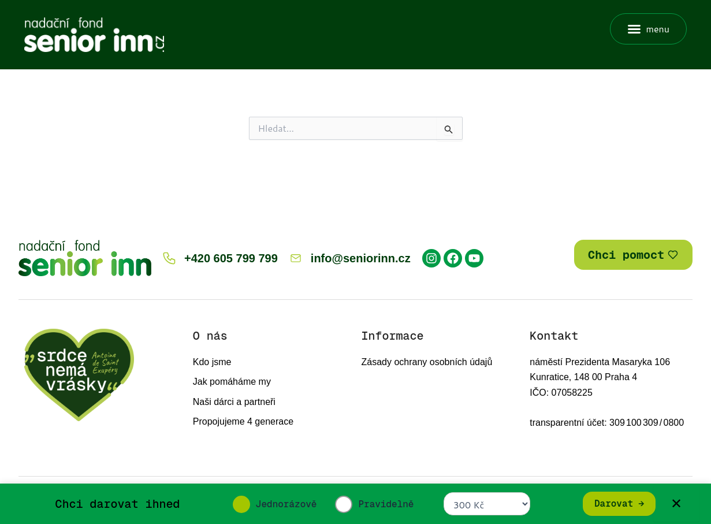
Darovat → (619, 503)
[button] (648, 28)
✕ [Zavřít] (676, 503)
